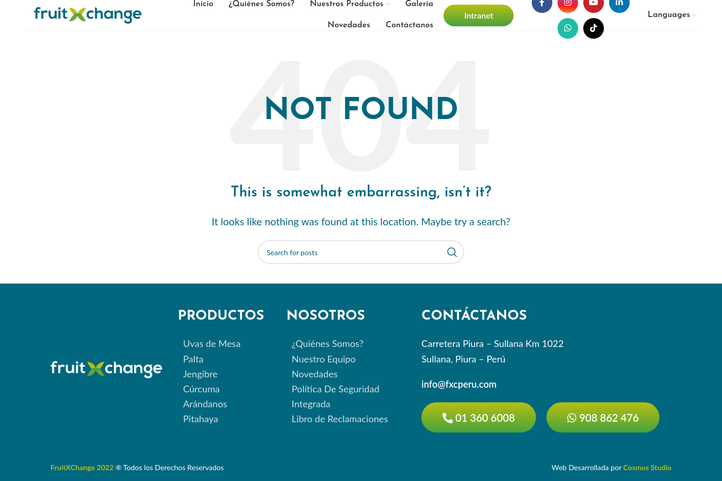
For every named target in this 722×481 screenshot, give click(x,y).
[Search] (361, 252)
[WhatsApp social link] (567, 28)
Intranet (478, 15)
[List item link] (224, 344)
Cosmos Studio (647, 466)
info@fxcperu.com (459, 384)
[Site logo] (88, 14)
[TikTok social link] (593, 28)
